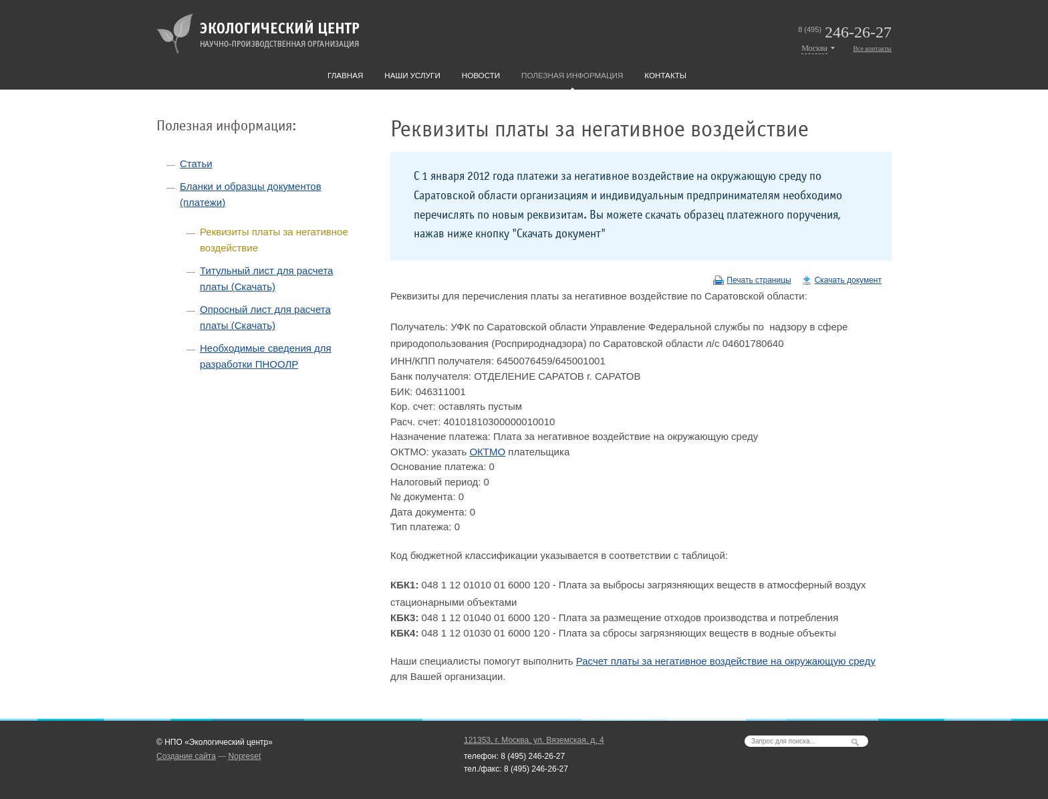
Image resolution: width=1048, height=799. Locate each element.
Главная (345, 75)
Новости (481, 75)
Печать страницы (759, 280)
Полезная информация (572, 75)
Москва (814, 48)
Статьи (196, 163)
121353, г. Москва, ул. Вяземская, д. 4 (534, 740)
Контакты (665, 75)
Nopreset (245, 756)
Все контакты (872, 48)
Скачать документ (848, 280)
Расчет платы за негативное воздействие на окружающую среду (726, 661)
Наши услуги (412, 75)
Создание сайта (186, 756)
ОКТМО (487, 451)
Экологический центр (258, 33)
